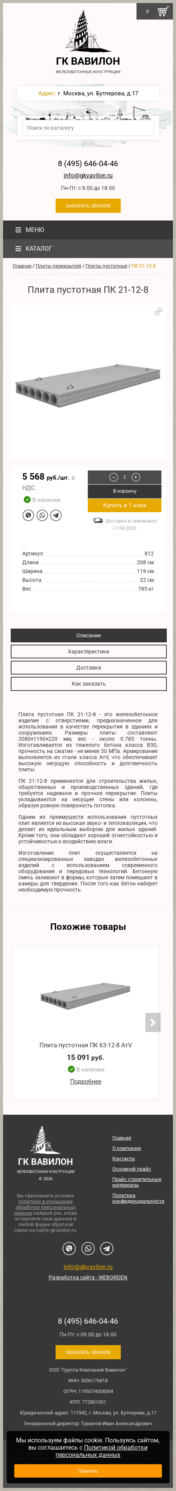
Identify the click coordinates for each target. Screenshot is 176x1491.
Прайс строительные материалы (136, 1182)
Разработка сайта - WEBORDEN (88, 1277)
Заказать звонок (88, 206)
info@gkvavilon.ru (88, 175)
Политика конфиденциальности (138, 1198)
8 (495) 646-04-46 (88, 163)
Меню (28, 230)
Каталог (32, 249)
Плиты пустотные (106, 266)
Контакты (123, 1158)
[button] (158, 311)
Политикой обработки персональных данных (102, 1451)
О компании (126, 1148)
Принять (88, 1471)
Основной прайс (131, 1169)
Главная (22, 266)
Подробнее (85, 1081)
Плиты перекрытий (58, 266)
